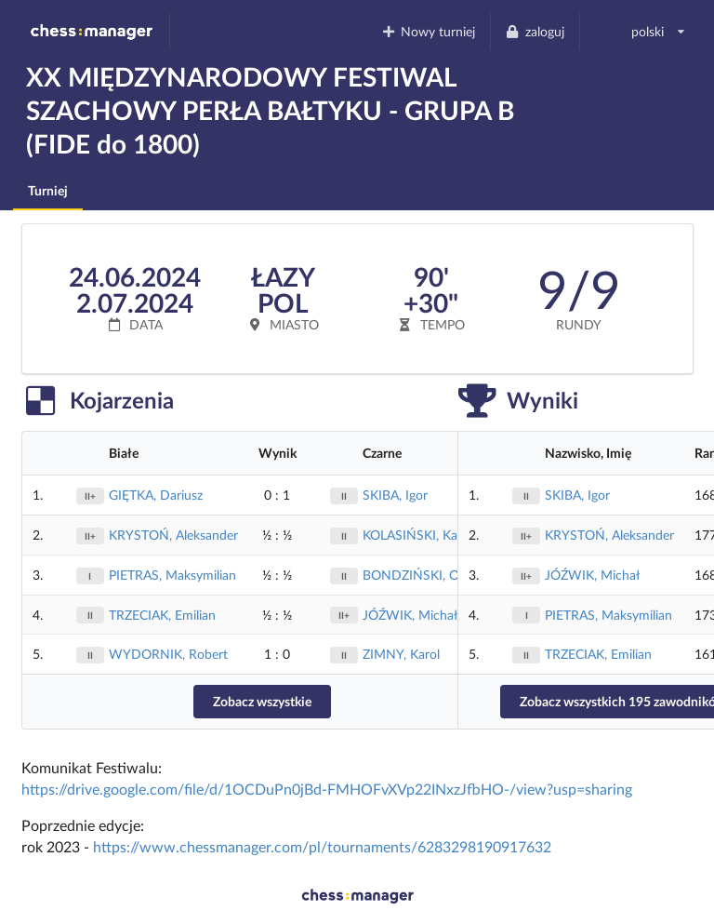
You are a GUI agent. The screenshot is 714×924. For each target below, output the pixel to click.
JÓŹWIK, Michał (410, 615)
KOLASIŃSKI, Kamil (418, 534)
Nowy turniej (427, 31)
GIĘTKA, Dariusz (156, 494)
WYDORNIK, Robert (168, 654)
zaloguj (534, 31)
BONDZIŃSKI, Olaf (418, 575)
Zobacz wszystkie (262, 701)
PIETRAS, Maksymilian (172, 575)
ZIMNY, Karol (401, 654)
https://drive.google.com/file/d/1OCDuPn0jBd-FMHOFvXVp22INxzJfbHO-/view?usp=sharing (326, 788)
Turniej (48, 190)
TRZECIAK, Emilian (162, 615)
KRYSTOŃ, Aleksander (173, 534)
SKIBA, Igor (395, 494)
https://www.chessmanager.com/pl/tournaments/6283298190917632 (322, 846)
